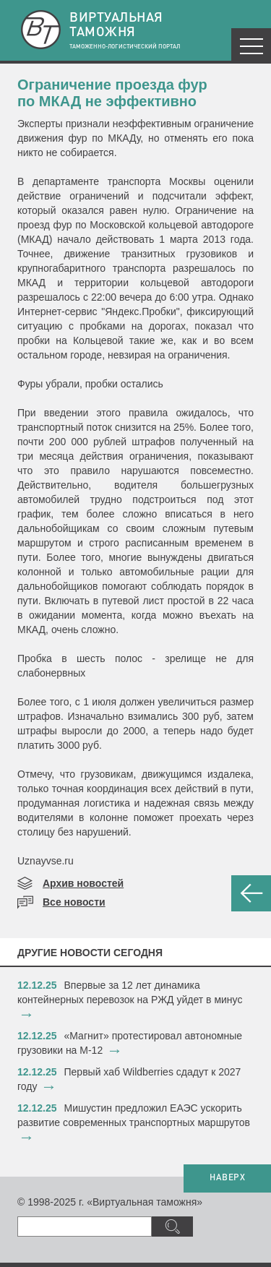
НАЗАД (251, 893)
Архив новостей (83, 883)
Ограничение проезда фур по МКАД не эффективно (112, 93)
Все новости (74, 902)
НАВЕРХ (227, 1178)
